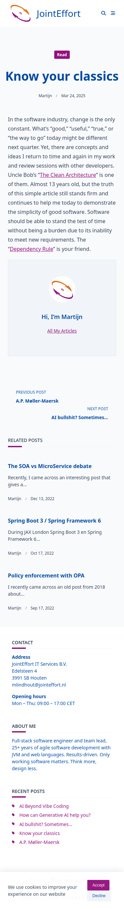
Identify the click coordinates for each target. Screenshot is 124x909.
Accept (98, 887)
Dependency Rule (31, 249)
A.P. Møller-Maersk (39, 842)
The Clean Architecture (68, 174)
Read (62, 55)
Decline (98, 897)
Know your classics (39, 833)
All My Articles (62, 331)
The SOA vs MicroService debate (50, 466)
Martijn (45, 96)
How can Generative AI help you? (54, 815)
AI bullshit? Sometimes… (45, 824)
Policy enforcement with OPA (46, 575)
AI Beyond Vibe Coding (44, 806)
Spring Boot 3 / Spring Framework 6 (54, 520)
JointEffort (59, 13)
